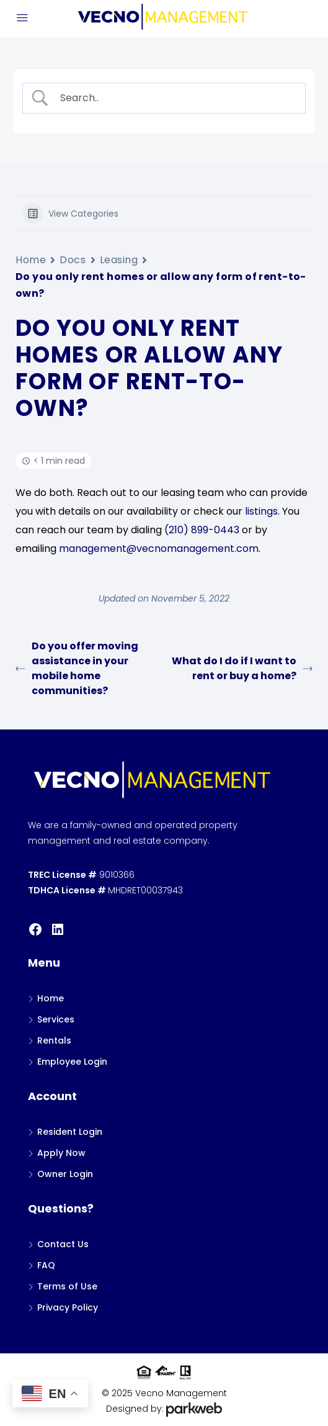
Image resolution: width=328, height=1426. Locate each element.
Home (31, 260)
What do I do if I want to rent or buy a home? (242, 668)
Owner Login (65, 1174)
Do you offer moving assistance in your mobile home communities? (77, 668)
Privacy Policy (67, 1307)
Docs (73, 260)
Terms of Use (67, 1286)
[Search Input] (175, 98)
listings (261, 511)
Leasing (119, 260)
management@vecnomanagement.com (159, 548)
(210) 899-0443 (201, 530)
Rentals (54, 1040)
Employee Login (72, 1061)
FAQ (46, 1265)
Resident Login (69, 1132)
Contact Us (63, 1244)
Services (55, 1019)
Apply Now (61, 1153)
